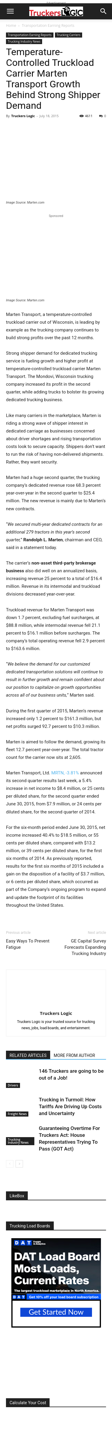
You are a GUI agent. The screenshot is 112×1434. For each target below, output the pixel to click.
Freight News (17, 1114)
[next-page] (19, 1164)
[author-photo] (56, 1004)
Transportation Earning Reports (48, 25)
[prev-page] (9, 1164)
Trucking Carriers (68, 35)
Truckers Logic (23, 116)
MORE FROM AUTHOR (74, 1055)
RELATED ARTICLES (28, 1055)
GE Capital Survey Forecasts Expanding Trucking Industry (85, 947)
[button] (10, 11)
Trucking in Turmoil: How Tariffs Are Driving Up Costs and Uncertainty (70, 1106)
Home (11, 25)
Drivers (13, 1085)
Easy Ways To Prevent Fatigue (28, 944)
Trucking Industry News (24, 41)
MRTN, (65, 773)
